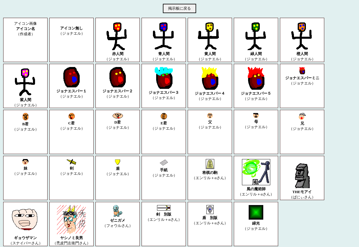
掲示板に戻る (179, 8)
